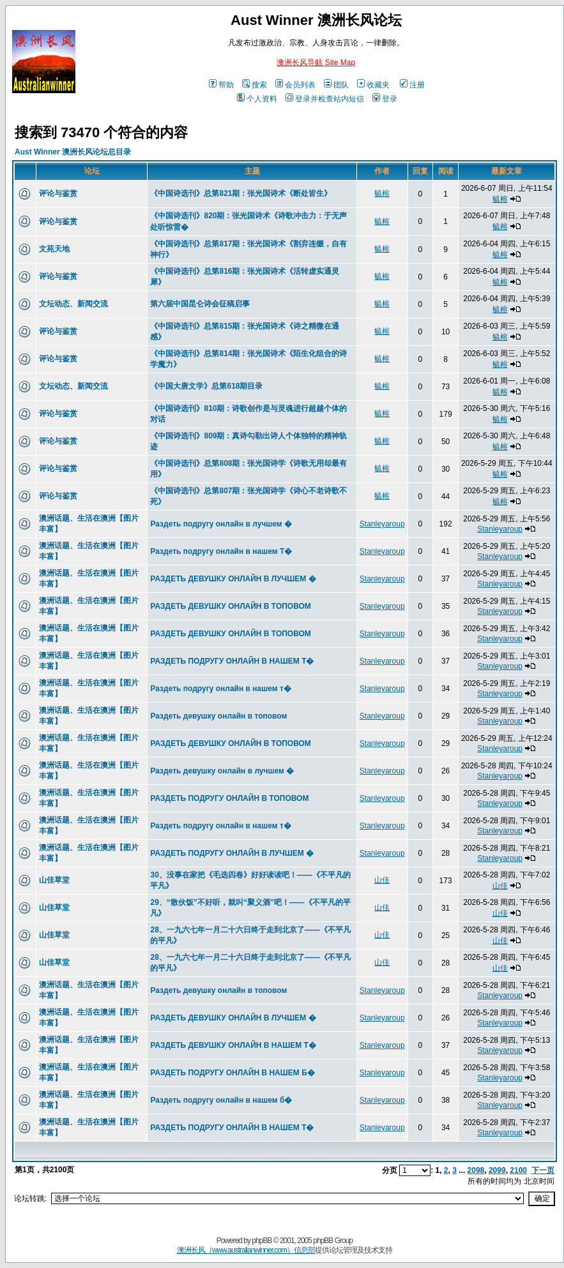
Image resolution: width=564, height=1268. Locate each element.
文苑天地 (54, 248)
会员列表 (295, 84)
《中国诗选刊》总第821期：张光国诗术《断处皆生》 (241, 193)
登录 (384, 98)
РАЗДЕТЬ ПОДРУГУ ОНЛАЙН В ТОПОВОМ (229, 798)
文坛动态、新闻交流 (73, 303)
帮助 (221, 84)
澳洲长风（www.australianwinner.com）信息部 (246, 1250)
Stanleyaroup (382, 523)
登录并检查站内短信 (325, 98)
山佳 (382, 880)
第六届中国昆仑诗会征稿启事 (200, 303)
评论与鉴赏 (58, 193)
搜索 (254, 84)
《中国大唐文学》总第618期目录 (206, 386)
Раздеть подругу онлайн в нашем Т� (221, 551)
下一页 (542, 1170)
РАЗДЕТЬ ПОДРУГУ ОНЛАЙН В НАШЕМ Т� (232, 661)
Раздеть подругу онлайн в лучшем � (221, 523)
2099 (497, 1170)
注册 (412, 84)
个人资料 (257, 98)
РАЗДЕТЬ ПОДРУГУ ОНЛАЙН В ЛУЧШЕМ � (232, 853)
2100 (518, 1170)
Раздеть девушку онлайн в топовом (218, 716)
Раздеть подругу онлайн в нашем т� (220, 688)
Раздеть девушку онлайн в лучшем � (222, 770)
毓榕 (382, 193)
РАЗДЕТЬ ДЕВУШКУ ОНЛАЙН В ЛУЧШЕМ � (233, 578)
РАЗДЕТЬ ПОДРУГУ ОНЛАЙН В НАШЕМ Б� (232, 1072)
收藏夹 (373, 84)
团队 (336, 84)
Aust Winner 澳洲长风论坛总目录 (73, 151)
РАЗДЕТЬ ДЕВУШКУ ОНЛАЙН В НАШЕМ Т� (233, 1045)
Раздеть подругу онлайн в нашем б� (221, 1100)
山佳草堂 (54, 880)
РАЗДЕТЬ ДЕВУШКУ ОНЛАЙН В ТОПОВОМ (230, 606)
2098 (476, 1170)
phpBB (261, 1240)
